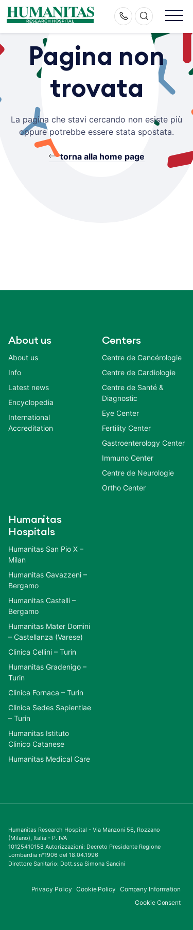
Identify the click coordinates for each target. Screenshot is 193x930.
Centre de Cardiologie (139, 372)
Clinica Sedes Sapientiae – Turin (49, 713)
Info (14, 372)
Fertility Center (126, 428)
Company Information (150, 889)
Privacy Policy (52, 889)
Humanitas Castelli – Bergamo (42, 606)
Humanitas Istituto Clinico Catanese (38, 738)
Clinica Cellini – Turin (42, 651)
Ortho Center (124, 487)
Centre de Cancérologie (142, 357)
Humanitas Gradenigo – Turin (47, 672)
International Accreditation (30, 422)
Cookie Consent (158, 902)
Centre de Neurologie (138, 472)
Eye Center (120, 413)
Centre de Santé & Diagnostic (133, 392)
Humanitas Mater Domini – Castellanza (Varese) (49, 631)
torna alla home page (102, 156)
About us (23, 357)
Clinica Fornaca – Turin (45, 692)
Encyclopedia (31, 402)
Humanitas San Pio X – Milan (45, 554)
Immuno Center (127, 457)
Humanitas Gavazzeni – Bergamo (47, 580)
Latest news (28, 387)
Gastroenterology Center (143, 442)
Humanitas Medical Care (49, 758)
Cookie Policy (96, 889)
